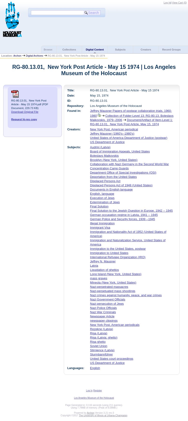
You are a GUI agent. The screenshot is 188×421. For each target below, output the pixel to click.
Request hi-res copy (24, 119)
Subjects (120, 49)
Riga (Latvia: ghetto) (103, 337)
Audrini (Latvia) (100, 147)
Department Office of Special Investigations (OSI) (123, 172)
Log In (167, 2)
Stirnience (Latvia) (102, 350)
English (95, 368)
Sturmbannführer (101, 354)
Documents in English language (111, 189)
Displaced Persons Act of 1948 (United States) (121, 185)
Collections (69, 49)
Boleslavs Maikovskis (104, 155)
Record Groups (171, 49)
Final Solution (99, 206)
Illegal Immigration (102, 223)
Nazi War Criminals (103, 312)
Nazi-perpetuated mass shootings (112, 291)
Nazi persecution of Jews (107, 303)
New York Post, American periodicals (114, 325)
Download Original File (24, 111)
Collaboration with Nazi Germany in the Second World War (129, 164)
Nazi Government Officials (107, 299)
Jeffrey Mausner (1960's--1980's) (112, 133)
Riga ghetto (97, 341)
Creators (146, 49)
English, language (102, 193)
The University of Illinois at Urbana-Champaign (103, 415)
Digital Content (95, 49)
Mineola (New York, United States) (113, 282)
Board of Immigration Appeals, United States (120, 151)
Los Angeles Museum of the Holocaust (94, 398)
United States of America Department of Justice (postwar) (128, 138)
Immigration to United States (109, 253)
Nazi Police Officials (103, 308)
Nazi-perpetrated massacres (109, 286)
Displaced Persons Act (105, 181)
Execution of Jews (102, 198)
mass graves (98, 278)
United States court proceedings (111, 358)
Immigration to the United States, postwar (118, 248)
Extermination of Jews (105, 202)
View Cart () (179, 2)
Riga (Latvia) (98, 333)
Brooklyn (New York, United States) (113, 160)
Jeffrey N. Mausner (103, 261)
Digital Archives (34, 55)
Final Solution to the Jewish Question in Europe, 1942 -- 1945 (131, 210)
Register (97, 390)
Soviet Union (98, 346)
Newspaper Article (102, 316)
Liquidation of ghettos (104, 270)
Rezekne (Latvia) (101, 329)
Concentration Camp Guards (109, 168)
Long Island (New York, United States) (115, 274)
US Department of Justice (107, 142)
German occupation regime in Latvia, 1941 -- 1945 (124, 215)
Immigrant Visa (100, 227)
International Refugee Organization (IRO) (117, 257)
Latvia (94, 265)
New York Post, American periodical (114, 129)
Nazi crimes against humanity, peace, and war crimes (126, 295)
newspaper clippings (103, 320)
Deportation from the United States (113, 177)
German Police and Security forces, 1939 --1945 (122, 219)
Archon (17, 55)
